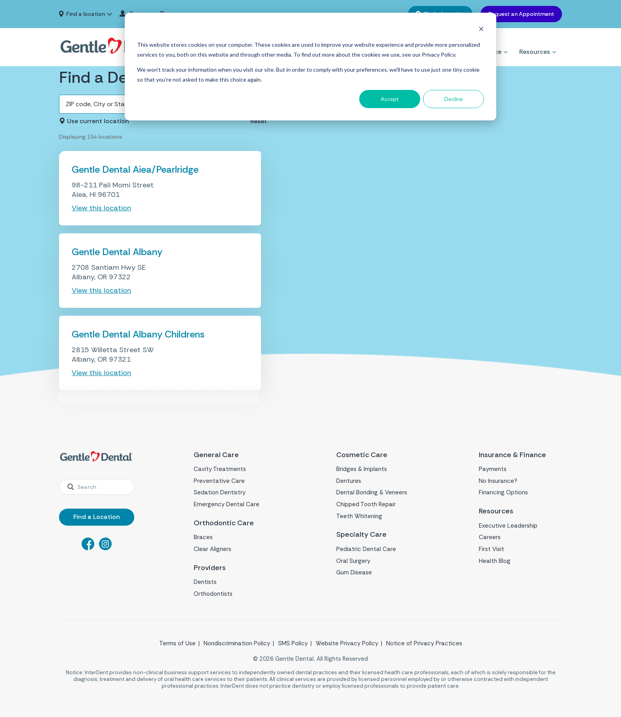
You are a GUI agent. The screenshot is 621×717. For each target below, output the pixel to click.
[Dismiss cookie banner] (481, 30)
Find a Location (96, 517)
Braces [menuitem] (203, 537)
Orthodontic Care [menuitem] (224, 523)
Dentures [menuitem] (348, 481)
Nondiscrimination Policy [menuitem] (237, 643)
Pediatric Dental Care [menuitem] (366, 549)
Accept (390, 98)
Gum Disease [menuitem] (354, 572)
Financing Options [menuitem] (503, 492)
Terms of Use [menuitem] (177, 643)
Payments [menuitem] (493, 469)
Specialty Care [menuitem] (361, 534)
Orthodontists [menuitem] (213, 594)
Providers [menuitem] (210, 567)
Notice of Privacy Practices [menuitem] (424, 643)
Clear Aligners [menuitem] (212, 549)
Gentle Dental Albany (117, 252)
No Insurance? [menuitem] (498, 481)
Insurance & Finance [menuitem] (512, 455)
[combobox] (96, 487)
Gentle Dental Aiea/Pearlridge (135, 169)
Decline (453, 98)
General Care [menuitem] (216, 455)
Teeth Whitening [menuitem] (359, 516)
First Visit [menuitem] (491, 549)
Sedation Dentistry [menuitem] (220, 492)
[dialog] (310, 66)
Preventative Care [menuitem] (219, 481)
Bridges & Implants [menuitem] (361, 469)
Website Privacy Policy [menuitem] (347, 643)
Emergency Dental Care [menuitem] (226, 504)
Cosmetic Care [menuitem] (361, 455)
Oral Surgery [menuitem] (353, 561)
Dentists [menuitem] (205, 582)
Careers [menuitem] (490, 537)
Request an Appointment (521, 13)
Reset (258, 121)
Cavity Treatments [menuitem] (220, 469)
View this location (101, 208)
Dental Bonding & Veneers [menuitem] (371, 492)
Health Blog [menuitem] (495, 561)
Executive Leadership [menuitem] (508, 526)
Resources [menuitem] (534, 42)
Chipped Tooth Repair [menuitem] (366, 504)
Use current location (98, 121)
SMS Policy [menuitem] (293, 643)
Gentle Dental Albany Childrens (138, 334)
